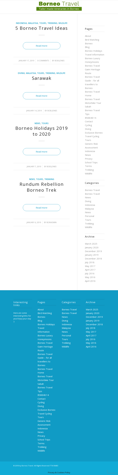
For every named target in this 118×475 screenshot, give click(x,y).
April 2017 (90, 269)
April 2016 (90, 280)
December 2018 (93, 258)
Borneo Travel (92, 190)
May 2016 (90, 277)
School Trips (91, 162)
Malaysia (33, 23)
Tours (42, 23)
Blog (87, 47)
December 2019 (93, 251)
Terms (88, 165)
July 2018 (89, 262)
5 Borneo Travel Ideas (41, 28)
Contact (89, 121)
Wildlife (62, 23)
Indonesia (21, 23)
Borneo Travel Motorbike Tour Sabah (93, 103)
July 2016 (89, 273)
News (37, 123)
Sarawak (41, 78)
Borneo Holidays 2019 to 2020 (41, 131)
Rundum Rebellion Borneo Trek (42, 187)
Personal (89, 216)
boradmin (52, 222)
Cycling (88, 125)
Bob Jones (59, 60)
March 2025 (91, 243)
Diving (21, 73)
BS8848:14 (90, 117)
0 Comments (43, 60)
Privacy (88, 158)
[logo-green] (59, 7)
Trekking (52, 23)
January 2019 (91, 254)
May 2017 (90, 266)
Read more (41, 45)
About (88, 35)
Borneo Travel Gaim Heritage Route (92, 69)
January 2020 (91, 247)
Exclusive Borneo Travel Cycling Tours (94, 136)
